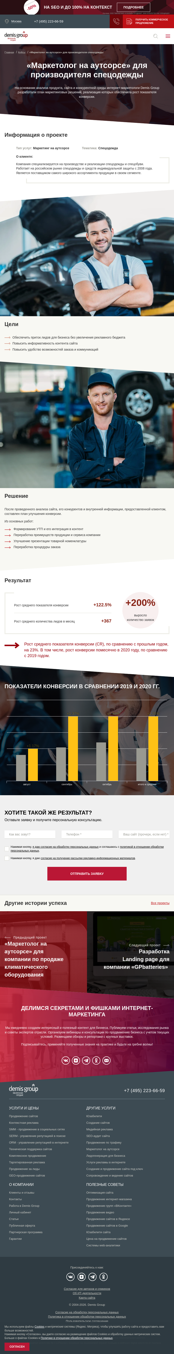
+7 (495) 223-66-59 (48, 21)
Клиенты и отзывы (21, 1192)
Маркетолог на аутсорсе (102, 1149)
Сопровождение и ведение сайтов (109, 1175)
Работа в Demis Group (24, 1205)
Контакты (15, 1199)
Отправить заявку (87, 874)
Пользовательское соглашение (87, 1321)
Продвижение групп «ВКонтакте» (109, 1205)
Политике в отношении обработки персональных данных (77, 1338)
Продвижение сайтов (23, 1116)
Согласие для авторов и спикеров (87, 1289)
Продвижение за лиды (24, 1169)
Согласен (17, 1346)
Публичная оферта (22, 1225)
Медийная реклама (99, 1129)
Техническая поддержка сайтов (30, 1149)
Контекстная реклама (24, 1122)
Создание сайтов (98, 1122)
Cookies (39, 1326)
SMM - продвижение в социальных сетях (37, 1129)
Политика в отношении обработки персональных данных (87, 1316)
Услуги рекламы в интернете (106, 1162)
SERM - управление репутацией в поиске (37, 1136)
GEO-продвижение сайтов (27, 1175)
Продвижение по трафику (103, 1142)
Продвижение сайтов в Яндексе (108, 1219)
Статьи (14, 1219)
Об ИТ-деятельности (87, 1293)
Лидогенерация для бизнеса (105, 1155)
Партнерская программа (25, 1232)
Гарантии (15, 1238)
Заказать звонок (116, 21)
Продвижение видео (100, 1212)
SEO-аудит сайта (98, 1136)
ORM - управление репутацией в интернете (39, 1142)
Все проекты (160, 903)
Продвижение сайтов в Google (107, 1225)
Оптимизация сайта (99, 1192)
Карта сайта (87, 1297)
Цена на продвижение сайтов (106, 1238)
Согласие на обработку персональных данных (87, 1312)
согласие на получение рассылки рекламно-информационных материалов (88, 858)
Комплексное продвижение (27, 1155)
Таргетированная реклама (27, 1162)
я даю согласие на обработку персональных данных (66, 846)
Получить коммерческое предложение (147, 21)
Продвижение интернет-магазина (109, 1199)
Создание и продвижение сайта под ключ (114, 1169)
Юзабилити (94, 1116)
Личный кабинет (20, 1212)
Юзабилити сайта (98, 1232)
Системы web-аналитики (103, 1245)
